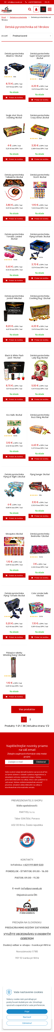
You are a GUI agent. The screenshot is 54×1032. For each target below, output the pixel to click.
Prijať (27, 1011)
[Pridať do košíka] (14, 97)
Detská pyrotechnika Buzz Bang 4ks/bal (39, 416)
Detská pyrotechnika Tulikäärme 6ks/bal (14, 176)
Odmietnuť (27, 1023)
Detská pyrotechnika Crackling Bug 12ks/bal (39, 297)
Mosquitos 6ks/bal (14, 534)
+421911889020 (34, 2)
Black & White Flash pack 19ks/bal (14, 356)
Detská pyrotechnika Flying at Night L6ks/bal (14, 475)
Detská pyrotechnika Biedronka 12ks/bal (39, 535)
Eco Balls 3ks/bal (14, 415)
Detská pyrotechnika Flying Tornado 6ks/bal (14, 594)
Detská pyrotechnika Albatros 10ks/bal (14, 54)
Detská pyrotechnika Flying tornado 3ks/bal (39, 235)
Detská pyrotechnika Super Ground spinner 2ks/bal (40, 55)
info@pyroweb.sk (15, 2)
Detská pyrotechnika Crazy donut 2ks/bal (39, 116)
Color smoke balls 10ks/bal (39, 594)
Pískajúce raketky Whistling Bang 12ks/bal (14, 654)
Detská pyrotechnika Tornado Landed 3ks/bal (14, 236)
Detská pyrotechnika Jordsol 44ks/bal (14, 297)
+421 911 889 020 (33, 865)
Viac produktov (27, 709)
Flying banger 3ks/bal (40, 474)
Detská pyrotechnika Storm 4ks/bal (39, 176)
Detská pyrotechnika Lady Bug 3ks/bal (39, 356)
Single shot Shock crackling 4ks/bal (14, 116)
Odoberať (41, 762)
